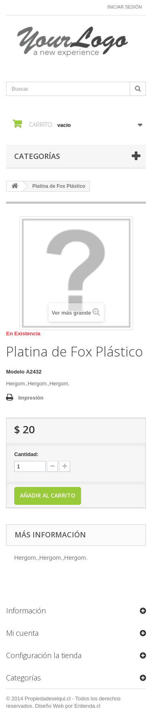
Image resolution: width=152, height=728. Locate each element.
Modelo (15, 372)
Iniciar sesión (124, 6)
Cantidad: (26, 454)
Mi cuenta (22, 633)
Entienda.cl (87, 706)
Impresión (30, 398)
